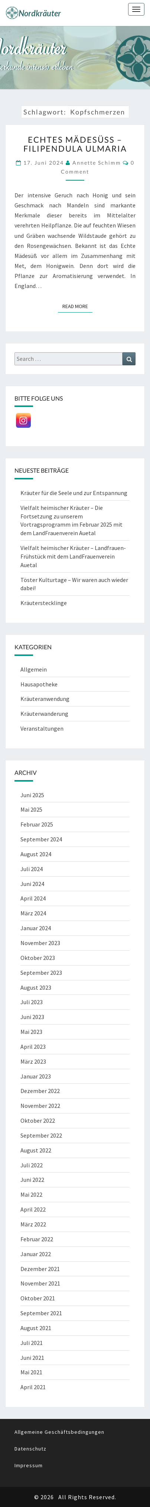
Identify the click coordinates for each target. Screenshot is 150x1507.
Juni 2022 (32, 1179)
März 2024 (33, 913)
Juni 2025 (32, 795)
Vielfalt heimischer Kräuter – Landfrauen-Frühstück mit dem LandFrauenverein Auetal (73, 556)
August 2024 (35, 854)
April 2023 (33, 1046)
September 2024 (41, 839)
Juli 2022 (31, 1165)
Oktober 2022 (37, 1120)
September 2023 (41, 972)
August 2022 (35, 1150)
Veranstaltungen (41, 728)
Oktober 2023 (37, 957)
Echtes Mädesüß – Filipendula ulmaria (75, 144)
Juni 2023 (32, 1017)
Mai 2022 (31, 1194)
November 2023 (40, 943)
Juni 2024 (32, 883)
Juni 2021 (32, 1357)
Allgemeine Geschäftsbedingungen (59, 1432)
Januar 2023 (35, 1076)
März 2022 (33, 1224)
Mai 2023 (31, 1031)
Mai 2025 (31, 809)
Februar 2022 (36, 1239)
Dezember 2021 (40, 1268)
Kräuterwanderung (44, 713)
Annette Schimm (96, 162)
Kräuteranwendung (44, 698)
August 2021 (35, 1328)
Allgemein (33, 669)
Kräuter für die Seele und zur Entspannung (73, 493)
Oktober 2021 (37, 1298)
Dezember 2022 (40, 1090)
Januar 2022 (35, 1254)
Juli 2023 (31, 1002)
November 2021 (40, 1283)
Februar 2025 (36, 824)
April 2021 (33, 1387)
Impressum (28, 1465)
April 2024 (33, 898)
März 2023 (33, 1061)
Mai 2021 (31, 1372)
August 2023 (35, 987)
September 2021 (41, 1313)
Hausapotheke (39, 684)
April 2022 (33, 1209)
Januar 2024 (35, 928)
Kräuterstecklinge (43, 603)
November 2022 (40, 1105)
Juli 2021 (31, 1342)
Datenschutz (30, 1448)
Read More (77, 306)
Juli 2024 (31, 869)
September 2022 (41, 1135)
